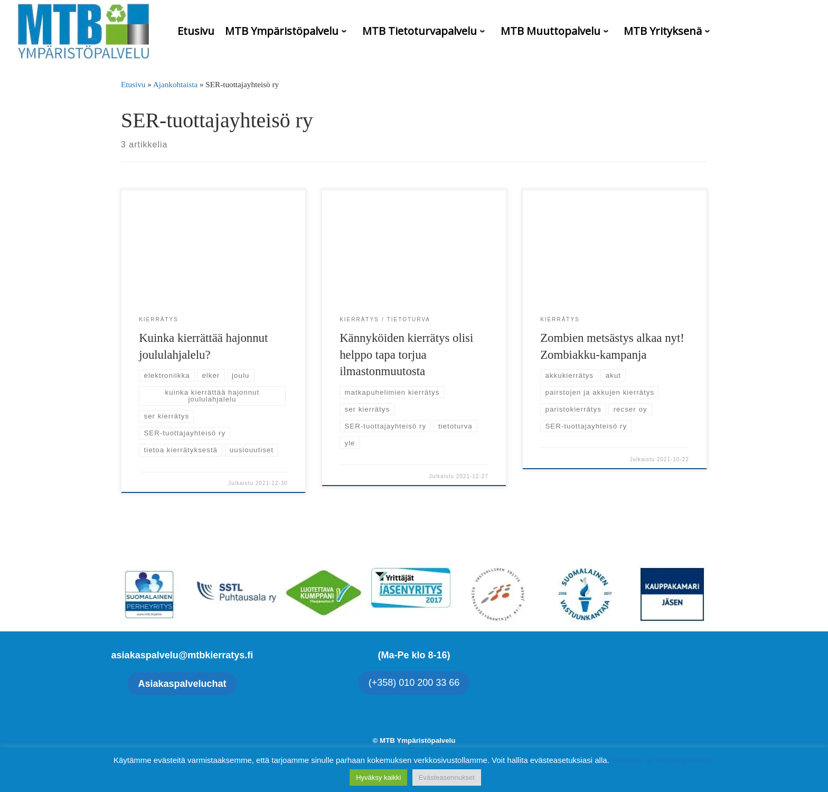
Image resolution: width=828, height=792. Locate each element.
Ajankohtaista (175, 84)
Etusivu (133, 84)
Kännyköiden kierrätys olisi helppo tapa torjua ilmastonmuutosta (406, 354)
